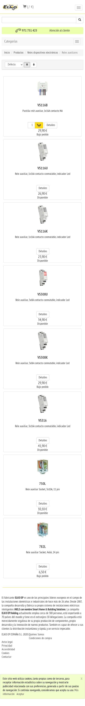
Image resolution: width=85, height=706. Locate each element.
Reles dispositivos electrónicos (42, 52)
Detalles (51, 125)
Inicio (7, 52)
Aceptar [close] (20, 694)
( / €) (28, 7)
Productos (19, 52)
